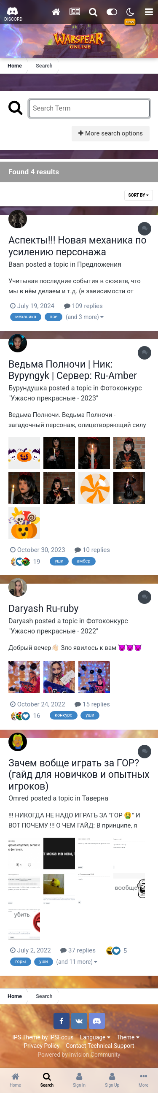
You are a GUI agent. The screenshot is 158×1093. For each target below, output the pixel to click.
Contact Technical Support (100, 1045)
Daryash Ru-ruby (43, 608)
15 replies (92, 704)
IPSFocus (61, 1037)
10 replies (92, 550)
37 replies (78, 950)
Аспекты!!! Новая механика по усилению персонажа (77, 246)
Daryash (20, 621)
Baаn (16, 264)
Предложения (99, 264)
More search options (110, 133)
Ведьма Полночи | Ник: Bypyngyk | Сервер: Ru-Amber (72, 370)
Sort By (139, 195)
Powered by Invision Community (78, 1054)
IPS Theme (26, 1037)
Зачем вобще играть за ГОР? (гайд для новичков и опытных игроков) (79, 775)
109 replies (83, 306)
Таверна (95, 798)
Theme (128, 1037)
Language (95, 1037)
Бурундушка (27, 388)
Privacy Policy (41, 1045)
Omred (18, 798)
